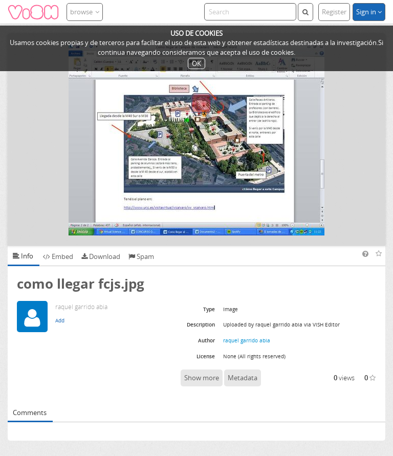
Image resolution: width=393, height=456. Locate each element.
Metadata (242, 377)
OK (196, 63)
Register (334, 11)
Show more (201, 377)
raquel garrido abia (246, 340)
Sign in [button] (369, 11)
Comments (30, 412)
